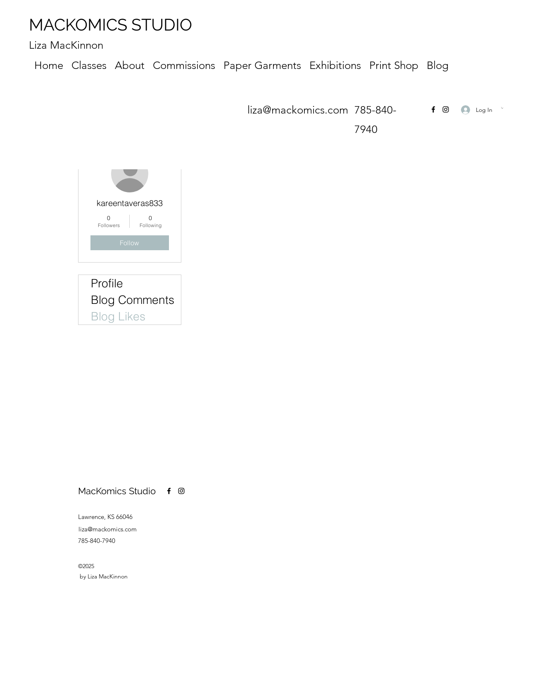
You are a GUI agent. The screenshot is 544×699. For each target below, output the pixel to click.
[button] (502, 108)
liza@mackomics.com (297, 110)
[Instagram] (446, 109)
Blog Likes (118, 316)
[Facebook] (433, 109)
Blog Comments (132, 300)
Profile (107, 283)
